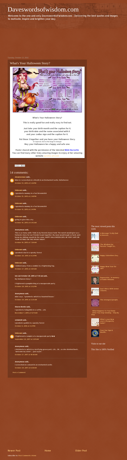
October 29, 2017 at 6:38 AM (26, 368)
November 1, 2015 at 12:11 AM (26, 313)
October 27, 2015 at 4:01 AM (26, 269)
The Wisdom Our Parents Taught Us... (108, 245)
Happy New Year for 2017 (108, 267)
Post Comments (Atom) (27, 455)
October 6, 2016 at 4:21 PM (25, 326)
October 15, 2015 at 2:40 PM (25, 196)
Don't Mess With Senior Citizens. (109, 290)
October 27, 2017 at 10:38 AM (26, 355)
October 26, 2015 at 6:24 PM (26, 256)
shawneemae (20, 177)
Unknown (18, 190)
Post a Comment (19, 372)
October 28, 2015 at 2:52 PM (26, 286)
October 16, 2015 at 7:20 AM (26, 242)
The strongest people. (109, 300)
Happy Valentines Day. (109, 255)
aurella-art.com (51, 155)
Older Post (81, 450)
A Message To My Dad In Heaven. (109, 234)
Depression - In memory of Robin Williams (109, 278)
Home (48, 450)
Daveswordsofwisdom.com (43, 9)
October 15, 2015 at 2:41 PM (25, 209)
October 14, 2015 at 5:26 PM (25, 183)
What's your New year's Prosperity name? (107, 321)
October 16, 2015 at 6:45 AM (26, 223)
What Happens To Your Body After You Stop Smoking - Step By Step (105, 313)
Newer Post (14, 450)
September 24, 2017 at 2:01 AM (27, 339)
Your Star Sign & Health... (106, 331)
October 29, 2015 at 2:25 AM (26, 300)
